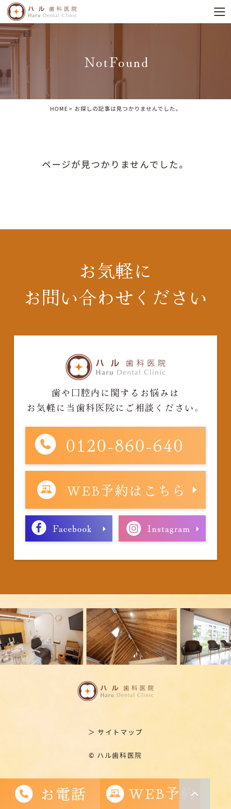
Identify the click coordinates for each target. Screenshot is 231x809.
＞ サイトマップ (115, 732)
